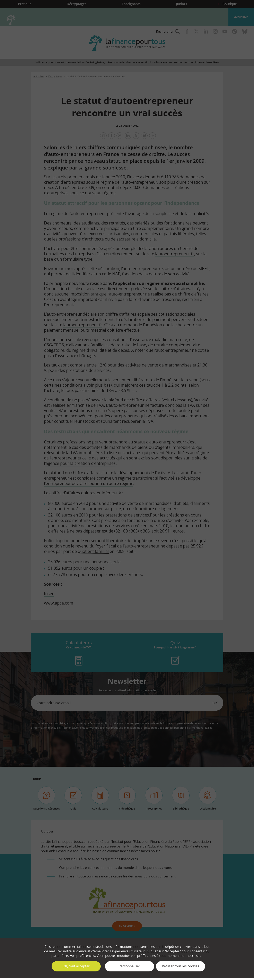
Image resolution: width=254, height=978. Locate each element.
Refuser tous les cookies (180, 966)
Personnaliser (129, 966)
